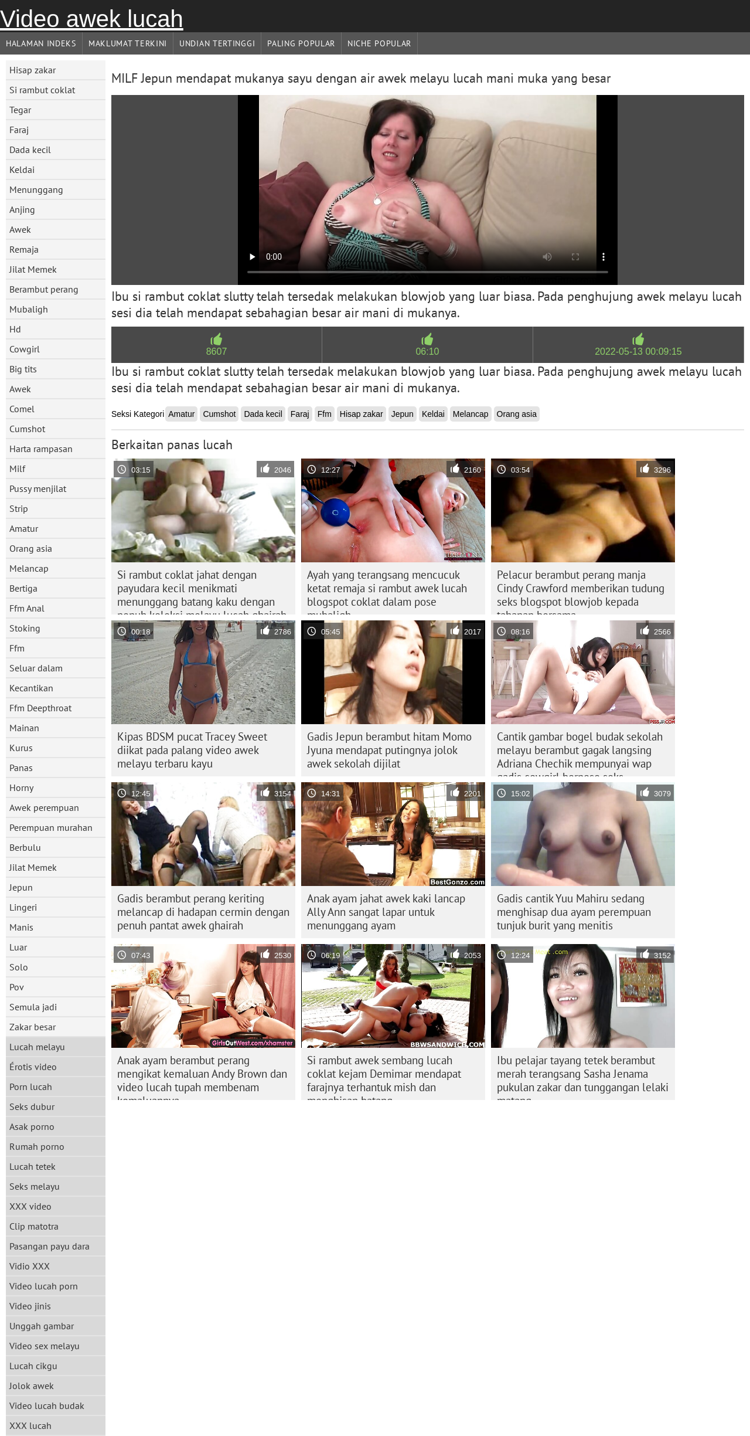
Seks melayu (34, 1186)
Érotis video (33, 1066)
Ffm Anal (27, 608)
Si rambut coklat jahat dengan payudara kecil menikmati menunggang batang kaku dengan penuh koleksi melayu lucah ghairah (202, 591)
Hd (15, 329)
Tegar (20, 110)
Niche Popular (379, 43)
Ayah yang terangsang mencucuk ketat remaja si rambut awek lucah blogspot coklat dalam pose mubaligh (387, 591)
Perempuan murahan (51, 827)
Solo (18, 967)
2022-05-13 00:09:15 (638, 352)
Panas (21, 767)
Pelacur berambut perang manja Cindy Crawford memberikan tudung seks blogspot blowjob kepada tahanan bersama (580, 591)
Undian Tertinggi (217, 43)
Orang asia (30, 548)
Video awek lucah (91, 19)
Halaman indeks (41, 43)
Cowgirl (24, 349)
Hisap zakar (32, 70)
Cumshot (27, 428)
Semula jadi (33, 1007)
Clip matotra (34, 1226)
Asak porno (31, 1126)
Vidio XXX (29, 1266)
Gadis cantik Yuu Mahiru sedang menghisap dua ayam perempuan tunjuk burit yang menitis (574, 911)
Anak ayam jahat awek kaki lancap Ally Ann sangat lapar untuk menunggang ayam (386, 911)
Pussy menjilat (37, 488)
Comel (22, 409)
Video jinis (30, 1306)
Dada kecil (30, 149)
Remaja (24, 249)
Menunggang (36, 189)
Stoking (24, 628)
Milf (17, 468)
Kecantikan (31, 688)
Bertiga (23, 588)
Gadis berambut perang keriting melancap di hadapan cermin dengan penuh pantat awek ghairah (203, 911)
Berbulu (25, 847)
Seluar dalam (36, 668)
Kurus (21, 747)
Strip (18, 508)
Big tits (23, 369)
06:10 (427, 352)
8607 (216, 352)
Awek (20, 229)
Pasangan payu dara (49, 1246)
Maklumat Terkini (127, 43)
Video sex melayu (44, 1346)
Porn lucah (30, 1086)
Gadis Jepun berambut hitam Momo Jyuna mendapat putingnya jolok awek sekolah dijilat (389, 749)
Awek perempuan (44, 807)
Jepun (21, 887)
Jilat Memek (33, 269)
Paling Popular (301, 43)
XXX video (30, 1206)
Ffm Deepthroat (40, 708)
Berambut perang (44, 289)
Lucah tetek (32, 1166)
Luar (18, 947)
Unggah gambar (41, 1326)
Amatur (23, 528)
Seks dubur (31, 1106)
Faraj (19, 129)
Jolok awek (31, 1385)
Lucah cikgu (33, 1366)
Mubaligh (28, 309)
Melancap (29, 568)
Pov (16, 987)
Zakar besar (32, 1027)
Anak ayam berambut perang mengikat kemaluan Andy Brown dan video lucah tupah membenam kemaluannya (202, 1076)
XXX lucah (30, 1425)
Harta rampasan (41, 448)
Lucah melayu (37, 1047)
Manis (21, 927)
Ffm (17, 648)
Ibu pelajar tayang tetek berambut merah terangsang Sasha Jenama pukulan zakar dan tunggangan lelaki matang (583, 1076)
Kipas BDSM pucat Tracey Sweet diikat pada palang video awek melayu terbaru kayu (192, 749)
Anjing (22, 209)
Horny (21, 787)
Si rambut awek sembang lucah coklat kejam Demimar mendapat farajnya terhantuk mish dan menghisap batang (384, 1076)
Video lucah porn (43, 1286)
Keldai (22, 169)
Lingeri (23, 907)
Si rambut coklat (42, 90)
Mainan (24, 728)
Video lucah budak (46, 1405)
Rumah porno (36, 1146)
